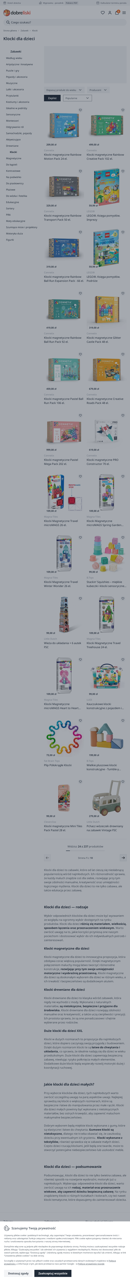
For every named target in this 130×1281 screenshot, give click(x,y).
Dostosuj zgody (18, 1273)
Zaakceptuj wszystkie (52, 1273)
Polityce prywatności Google (91, 1263)
